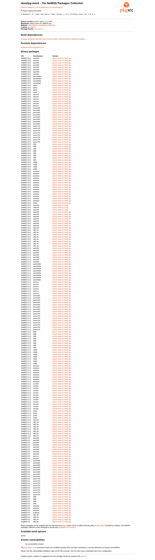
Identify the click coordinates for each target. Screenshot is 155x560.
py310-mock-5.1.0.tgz (60, 206)
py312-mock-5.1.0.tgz (60, 211)
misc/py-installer (52, 40)
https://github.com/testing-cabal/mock (41, 26)
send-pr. (84, 557)
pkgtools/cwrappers (78, 40)
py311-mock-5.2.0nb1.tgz (61, 59)
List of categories (41, 7)
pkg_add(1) (100, 527)
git (41, 30)
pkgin (64, 527)
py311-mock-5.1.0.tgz (60, 209)
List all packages (55, 7)
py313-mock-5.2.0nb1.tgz (61, 64)
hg (39, 30)
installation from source (67, 528)
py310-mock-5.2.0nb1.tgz (61, 77)
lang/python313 (26, 48)
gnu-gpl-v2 (32, 28)
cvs (36, 30)
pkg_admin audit (30, 549)
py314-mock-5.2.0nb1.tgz (61, 66)
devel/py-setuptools (28, 40)
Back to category (28, 7)
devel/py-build (41, 40)
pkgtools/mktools (64, 40)
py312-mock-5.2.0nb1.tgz (61, 62)
